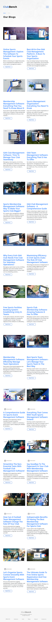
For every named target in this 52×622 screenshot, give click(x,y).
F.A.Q (23, 619)
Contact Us (44, 619)
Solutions (16, 619)
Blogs (29, 619)
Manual (36, 619)
